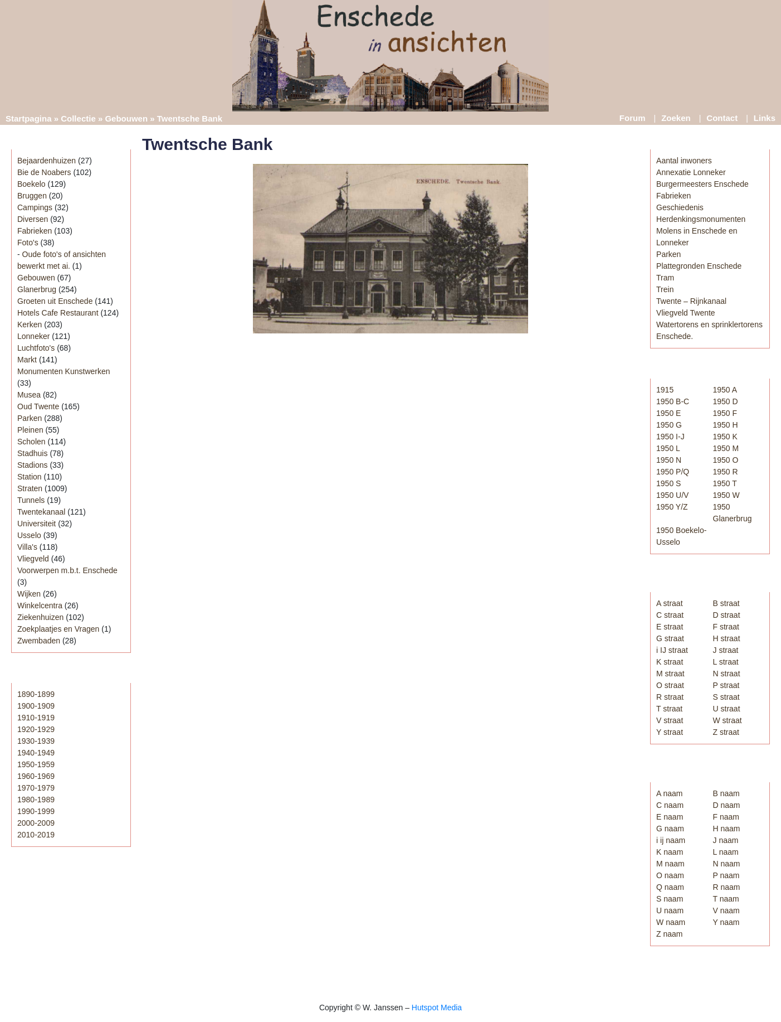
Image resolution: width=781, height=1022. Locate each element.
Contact (722, 118)
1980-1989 (36, 799)
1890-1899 (36, 694)
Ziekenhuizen (40, 617)
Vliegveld (33, 558)
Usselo (29, 535)
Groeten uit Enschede (54, 301)
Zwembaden (38, 640)
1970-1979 (36, 787)
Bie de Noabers (44, 172)
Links (764, 118)
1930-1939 (36, 741)
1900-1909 (36, 705)
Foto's (27, 242)
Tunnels (31, 500)
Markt (27, 359)
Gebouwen (126, 118)
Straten (29, 488)
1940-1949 (36, 752)
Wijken (29, 593)
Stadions (32, 465)
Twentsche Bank (207, 144)
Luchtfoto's (36, 347)
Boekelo (31, 184)
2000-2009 (36, 822)
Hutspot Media (437, 1007)
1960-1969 (36, 776)
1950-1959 (36, 764)
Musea (29, 394)
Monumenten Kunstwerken (63, 371)
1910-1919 (36, 717)
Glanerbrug (36, 289)
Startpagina (29, 118)
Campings (34, 207)
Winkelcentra (39, 605)
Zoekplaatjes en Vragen (58, 628)
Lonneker (33, 336)
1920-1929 (36, 729)
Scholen (31, 441)
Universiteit (36, 523)
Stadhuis (32, 453)
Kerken (29, 324)
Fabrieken (34, 230)
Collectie (78, 118)
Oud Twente (38, 406)
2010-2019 (36, 834)
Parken (29, 418)
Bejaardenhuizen (46, 160)
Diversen (32, 219)
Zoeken (676, 118)
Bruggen (32, 195)
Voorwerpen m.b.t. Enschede (67, 570)
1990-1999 (36, 811)
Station (29, 476)
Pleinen (30, 429)
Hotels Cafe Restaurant (58, 312)
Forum (632, 118)
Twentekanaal (41, 511)
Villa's (27, 547)
